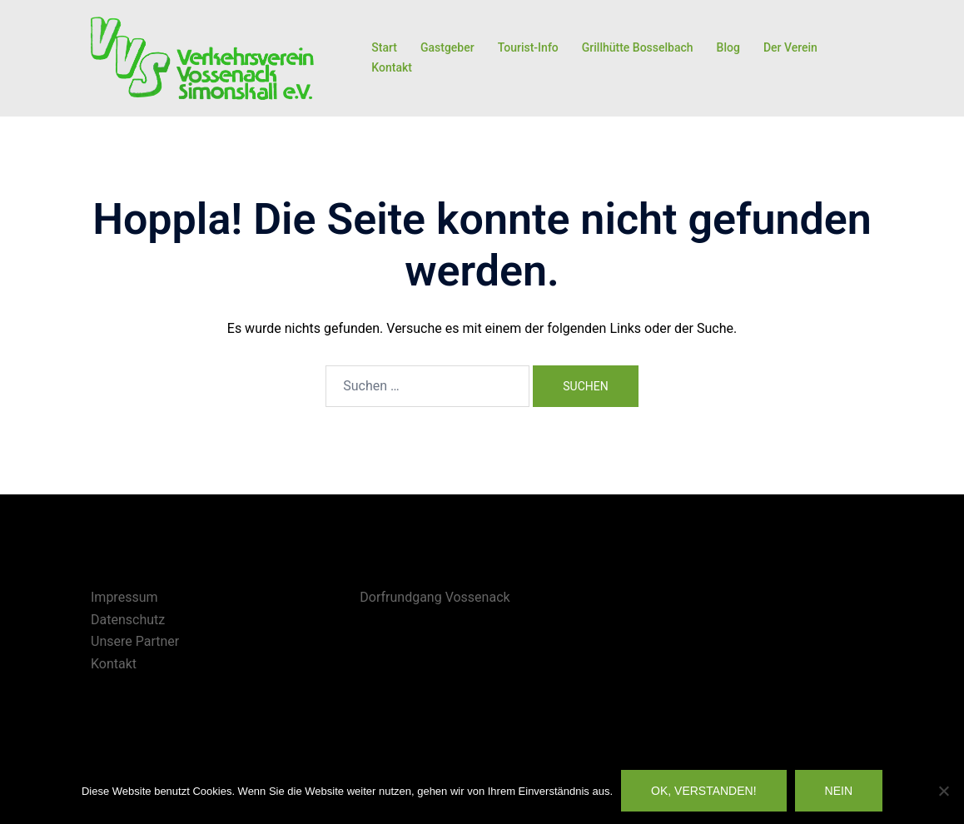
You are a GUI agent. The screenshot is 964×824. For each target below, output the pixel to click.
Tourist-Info (528, 47)
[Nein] (943, 790)
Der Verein (790, 47)
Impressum (124, 597)
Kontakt (391, 67)
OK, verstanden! (704, 790)
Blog (728, 47)
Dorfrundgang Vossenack (434, 597)
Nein (838, 790)
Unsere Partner (135, 641)
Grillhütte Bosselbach (637, 47)
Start (384, 47)
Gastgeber (447, 47)
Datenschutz (128, 620)
